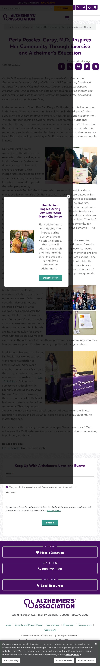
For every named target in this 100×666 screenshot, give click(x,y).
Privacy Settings (11, 660)
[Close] (96, 644)
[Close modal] (96, 298)
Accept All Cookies (64, 660)
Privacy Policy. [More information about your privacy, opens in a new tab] (73, 654)
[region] (50, 653)
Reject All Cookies (86, 660)
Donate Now (71, 358)
